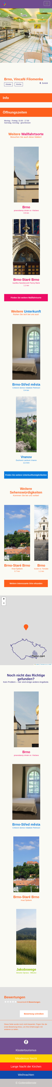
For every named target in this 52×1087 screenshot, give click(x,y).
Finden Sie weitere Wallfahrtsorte (26, 298)
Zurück (43, 83)
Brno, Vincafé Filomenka (23, 79)
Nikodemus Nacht (26, 1058)
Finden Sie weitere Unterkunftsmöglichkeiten (26, 475)
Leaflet (37, 664)
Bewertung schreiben (34, 1014)
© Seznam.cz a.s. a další (45, 664)
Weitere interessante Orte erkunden (26, 583)
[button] (26, 627)
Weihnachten (26, 1074)
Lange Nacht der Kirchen (26, 1066)
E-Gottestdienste (26, 1082)
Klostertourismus (26, 1050)
